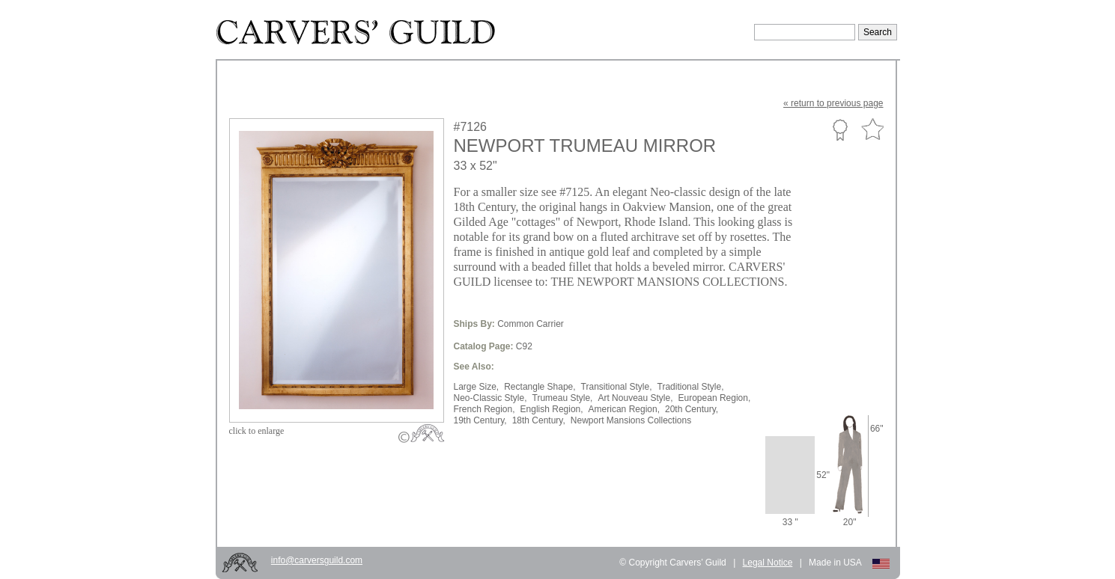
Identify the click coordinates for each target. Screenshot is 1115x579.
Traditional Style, (690, 387)
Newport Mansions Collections (631, 420)
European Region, (714, 398)
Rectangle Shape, (539, 387)
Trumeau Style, (562, 398)
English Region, (551, 409)
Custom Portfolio (839, 129)
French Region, (484, 409)
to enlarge (257, 431)
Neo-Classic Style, (490, 398)
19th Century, (480, 420)
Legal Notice (768, 562)
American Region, (624, 409)
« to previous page (833, 103)
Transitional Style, (616, 387)
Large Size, (476, 387)
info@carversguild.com (316, 560)
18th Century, (538, 420)
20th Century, (691, 409)
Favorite (872, 129)
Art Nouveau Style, (635, 398)
